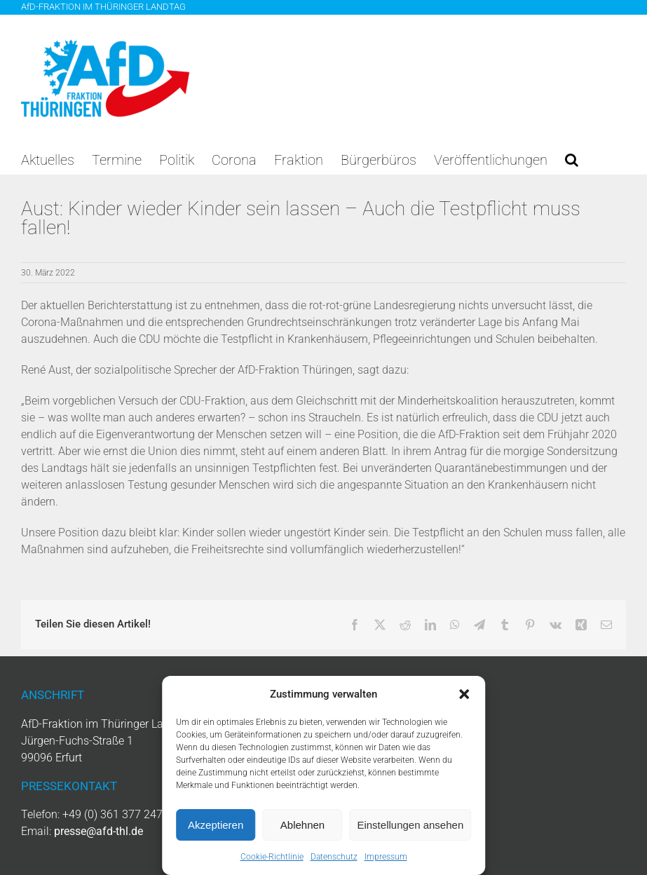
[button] (464, 694)
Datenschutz (334, 857)
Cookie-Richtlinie (272, 857)
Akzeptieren (215, 825)
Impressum (386, 857)
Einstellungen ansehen (410, 825)
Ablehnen (302, 825)
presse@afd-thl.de (98, 831)
